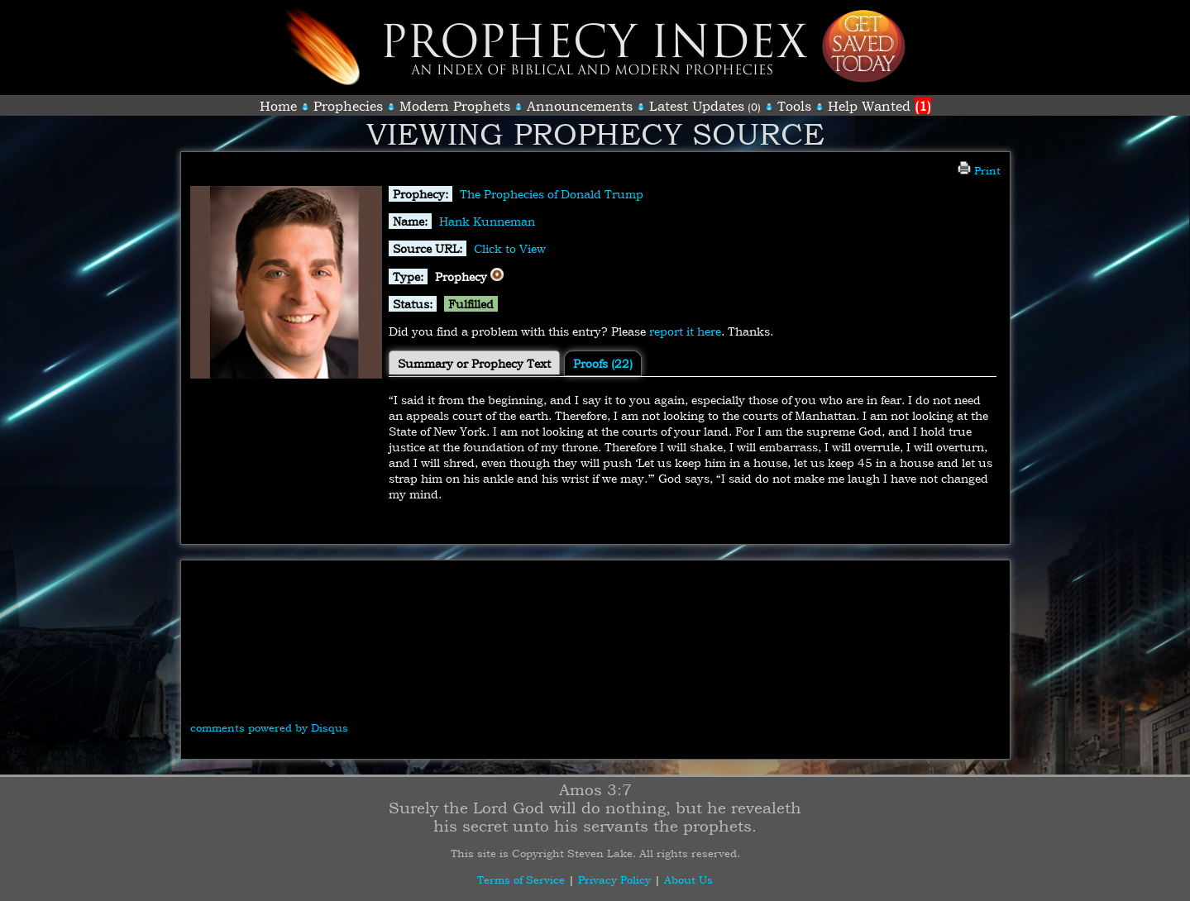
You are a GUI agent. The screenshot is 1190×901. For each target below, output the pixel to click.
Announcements (580, 106)
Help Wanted (879, 106)
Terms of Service (521, 879)
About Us (688, 879)
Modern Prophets (454, 106)
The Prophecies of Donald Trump (551, 194)
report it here (685, 331)
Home (278, 106)
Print (979, 170)
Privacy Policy (614, 879)
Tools (794, 106)
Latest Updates (696, 106)
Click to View (510, 248)
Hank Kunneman (487, 221)
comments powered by (269, 727)
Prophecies (348, 106)
